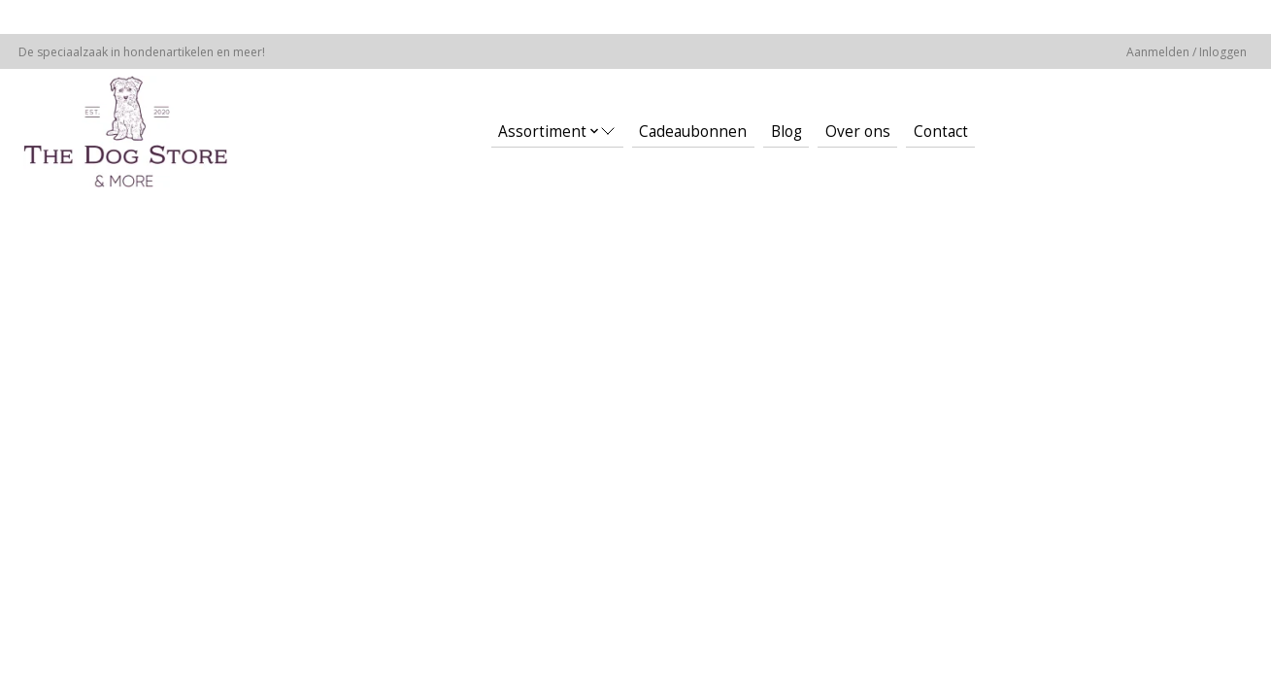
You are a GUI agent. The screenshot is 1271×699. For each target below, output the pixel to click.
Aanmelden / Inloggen (1186, 52)
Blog (786, 131)
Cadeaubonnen (693, 131)
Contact (941, 131)
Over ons (857, 131)
